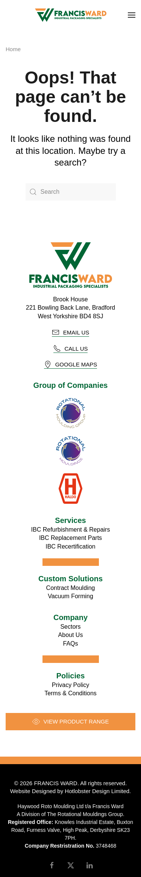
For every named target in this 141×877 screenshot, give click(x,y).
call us (70, 348)
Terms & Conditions (70, 693)
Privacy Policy (70, 685)
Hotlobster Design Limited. (98, 791)
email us (70, 332)
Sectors (70, 626)
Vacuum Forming (70, 596)
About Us (70, 635)
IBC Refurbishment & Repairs (70, 529)
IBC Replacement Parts (70, 538)
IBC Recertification (70, 546)
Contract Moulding (70, 588)
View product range (70, 721)
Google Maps (70, 364)
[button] (131, 15)
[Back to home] (70, 15)
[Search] (71, 192)
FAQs (70, 643)
